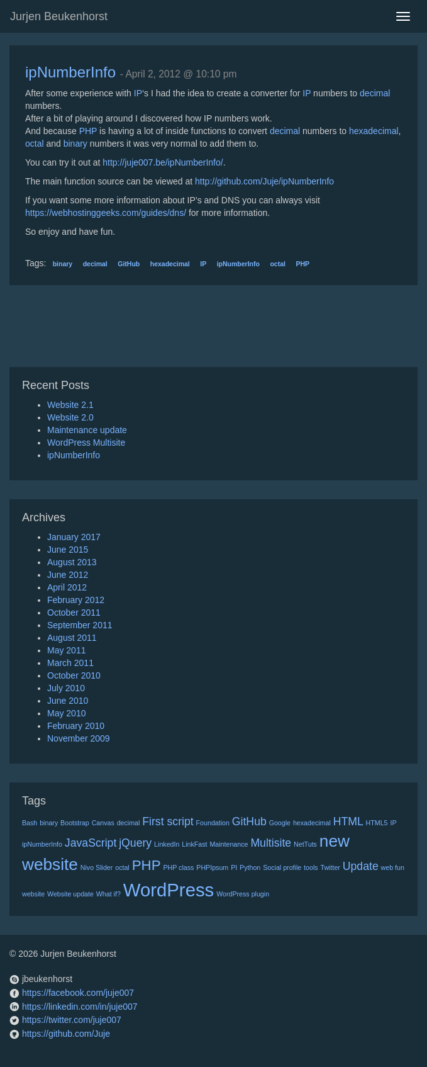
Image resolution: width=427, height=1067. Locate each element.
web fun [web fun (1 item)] (392, 867)
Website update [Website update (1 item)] (70, 894)
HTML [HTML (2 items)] (348, 821)
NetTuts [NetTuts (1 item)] (305, 844)
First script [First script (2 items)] (167, 821)
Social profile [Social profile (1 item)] (282, 867)
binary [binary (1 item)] (49, 823)
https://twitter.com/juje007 (71, 1020)
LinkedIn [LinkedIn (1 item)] (166, 844)
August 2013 (72, 562)
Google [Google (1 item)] (280, 823)
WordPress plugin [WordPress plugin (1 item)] (242, 894)
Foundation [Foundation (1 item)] (213, 823)
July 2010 (66, 688)
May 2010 (66, 713)
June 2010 (67, 701)
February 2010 (75, 726)
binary (75, 143)
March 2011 (70, 663)
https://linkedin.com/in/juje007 (80, 1007)
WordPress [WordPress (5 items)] (168, 889)
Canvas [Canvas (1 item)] (103, 823)
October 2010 (74, 675)
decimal (375, 93)
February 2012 (75, 600)
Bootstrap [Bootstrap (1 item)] (74, 823)
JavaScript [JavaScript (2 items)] (90, 843)
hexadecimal (374, 131)
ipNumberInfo (70, 72)
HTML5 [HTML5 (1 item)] (377, 823)
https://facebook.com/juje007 (78, 993)
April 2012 (67, 587)
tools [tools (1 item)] (311, 867)
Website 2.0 (70, 417)
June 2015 (67, 550)
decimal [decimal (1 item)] (128, 823)
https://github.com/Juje (66, 1034)
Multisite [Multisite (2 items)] (270, 843)
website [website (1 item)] (33, 894)
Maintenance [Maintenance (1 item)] (228, 844)
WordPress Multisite (86, 443)
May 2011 (66, 650)
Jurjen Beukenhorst (59, 16)
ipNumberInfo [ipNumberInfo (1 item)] (42, 844)
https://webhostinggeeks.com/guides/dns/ (105, 213)
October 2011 (74, 612)
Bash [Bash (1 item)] (29, 823)
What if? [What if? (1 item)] (108, 894)
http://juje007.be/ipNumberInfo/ (163, 162)
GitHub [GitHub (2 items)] (249, 821)
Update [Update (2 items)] (361, 866)
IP (138, 93)
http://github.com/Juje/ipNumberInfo (264, 181)
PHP (88, 131)
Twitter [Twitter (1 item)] (330, 867)
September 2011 (80, 625)
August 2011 (72, 638)
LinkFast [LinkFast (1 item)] (194, 844)
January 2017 (74, 537)
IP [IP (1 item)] (393, 823)
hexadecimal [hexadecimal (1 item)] (312, 823)
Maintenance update (87, 430)
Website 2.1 (70, 405)
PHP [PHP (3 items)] (146, 865)
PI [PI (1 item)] (234, 867)
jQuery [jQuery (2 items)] (135, 843)
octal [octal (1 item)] (122, 867)
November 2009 (78, 738)
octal (34, 143)
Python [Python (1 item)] (250, 867)
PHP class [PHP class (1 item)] (178, 867)
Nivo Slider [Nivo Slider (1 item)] (96, 867)
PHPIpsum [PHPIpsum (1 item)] (212, 867)
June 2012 (67, 575)
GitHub (129, 264)
